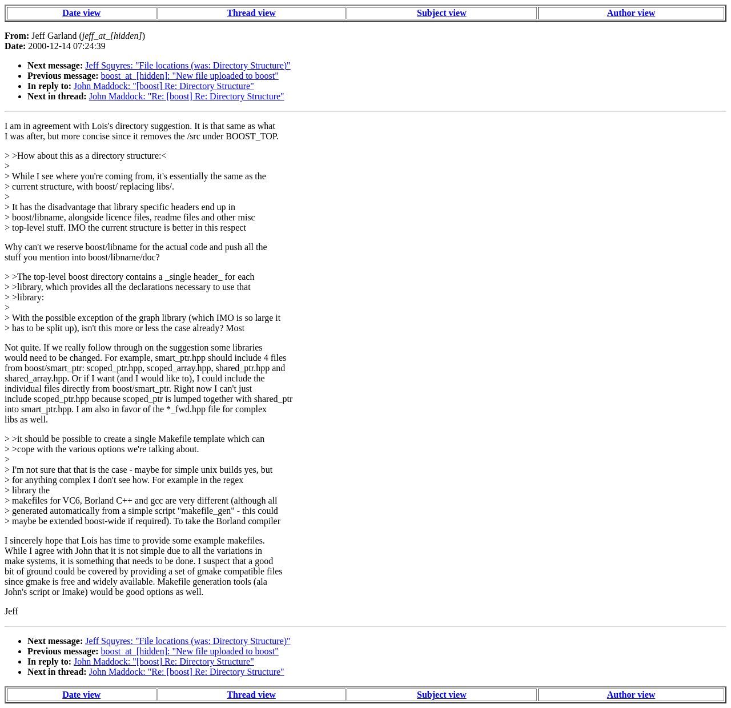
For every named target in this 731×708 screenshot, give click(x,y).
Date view (81, 13)
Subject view (442, 13)
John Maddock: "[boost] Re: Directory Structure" (164, 86)
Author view (631, 13)
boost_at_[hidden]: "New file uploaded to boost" (190, 76)
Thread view (251, 13)
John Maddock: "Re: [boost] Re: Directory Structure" (186, 96)
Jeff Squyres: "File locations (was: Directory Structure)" (187, 65)
